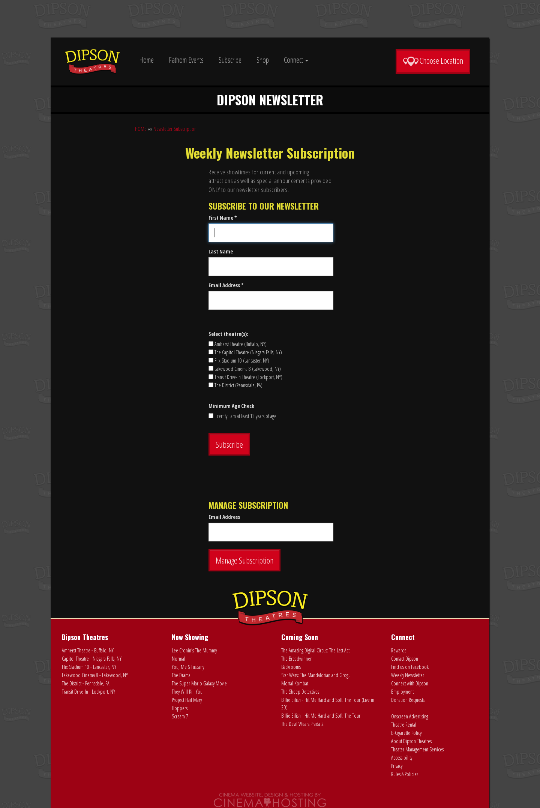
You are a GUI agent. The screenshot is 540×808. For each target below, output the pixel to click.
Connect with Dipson (409, 683)
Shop (262, 60)
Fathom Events (186, 60)
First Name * (222, 217)
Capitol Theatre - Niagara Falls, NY (92, 658)
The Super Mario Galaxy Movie (199, 683)
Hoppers (180, 708)
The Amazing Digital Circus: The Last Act (315, 650)
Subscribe (230, 60)
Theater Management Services (417, 749)
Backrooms (291, 666)
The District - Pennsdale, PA (86, 683)
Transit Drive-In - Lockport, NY (88, 691)
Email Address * (226, 285)
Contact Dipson (404, 658)
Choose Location (433, 61)
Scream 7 (180, 716)
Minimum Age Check (231, 405)
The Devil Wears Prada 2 (302, 723)
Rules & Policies (404, 774)
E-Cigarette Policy (406, 732)
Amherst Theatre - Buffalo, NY (88, 650)
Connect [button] (296, 60)
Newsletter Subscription (174, 128)
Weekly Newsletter (407, 675)
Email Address (224, 516)
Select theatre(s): (228, 333)
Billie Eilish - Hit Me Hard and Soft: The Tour (320, 715)
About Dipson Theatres (411, 741)
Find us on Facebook (410, 666)
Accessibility (401, 757)
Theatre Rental (403, 724)
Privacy (396, 765)
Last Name (220, 251)
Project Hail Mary (187, 699)
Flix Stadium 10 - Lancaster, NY (89, 666)
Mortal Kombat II (296, 683)
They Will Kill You (187, 691)
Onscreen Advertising (409, 716)
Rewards (398, 650)
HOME (141, 128)
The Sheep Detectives (300, 691)
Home (146, 60)
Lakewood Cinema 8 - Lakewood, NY (95, 675)
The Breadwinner (296, 658)
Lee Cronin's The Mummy (194, 650)
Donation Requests (407, 699)
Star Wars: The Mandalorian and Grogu (316, 675)
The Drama (181, 675)
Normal (178, 658)
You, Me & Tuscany (188, 666)
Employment (402, 691)
